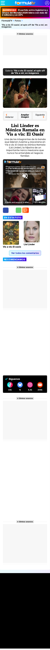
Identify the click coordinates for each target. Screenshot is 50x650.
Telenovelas (25, 641)
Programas (25, 632)
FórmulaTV (7, 20)
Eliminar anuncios (26, 34)
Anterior (9, 117)
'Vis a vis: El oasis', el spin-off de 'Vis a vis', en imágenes (24, 25)
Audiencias (25, 612)
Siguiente (40, 114)
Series (25, 595)
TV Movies (25, 607)
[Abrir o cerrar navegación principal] (3, 3)
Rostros (25, 646)
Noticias (25, 590)
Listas (25, 603)
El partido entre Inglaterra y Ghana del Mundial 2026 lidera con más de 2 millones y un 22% (25, 12)
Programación (25, 617)
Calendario (25, 599)
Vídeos (25, 622)
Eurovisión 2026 (25, 636)
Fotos (18, 20)
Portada (25, 585)
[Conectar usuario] (47, 3)
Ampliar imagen (25, 115)
